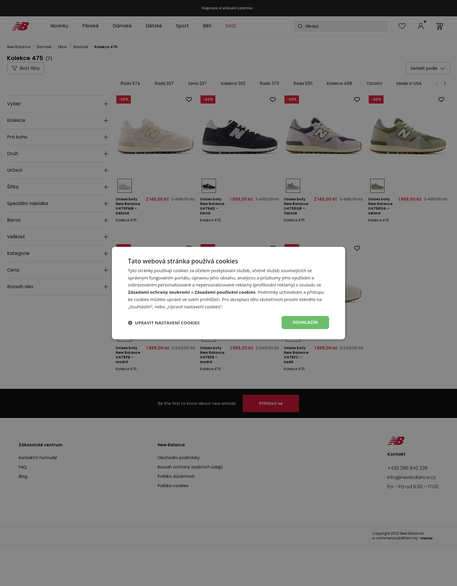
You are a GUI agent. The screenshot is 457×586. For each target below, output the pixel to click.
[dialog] (228, 293)
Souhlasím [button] (305, 322)
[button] (164, 322)
